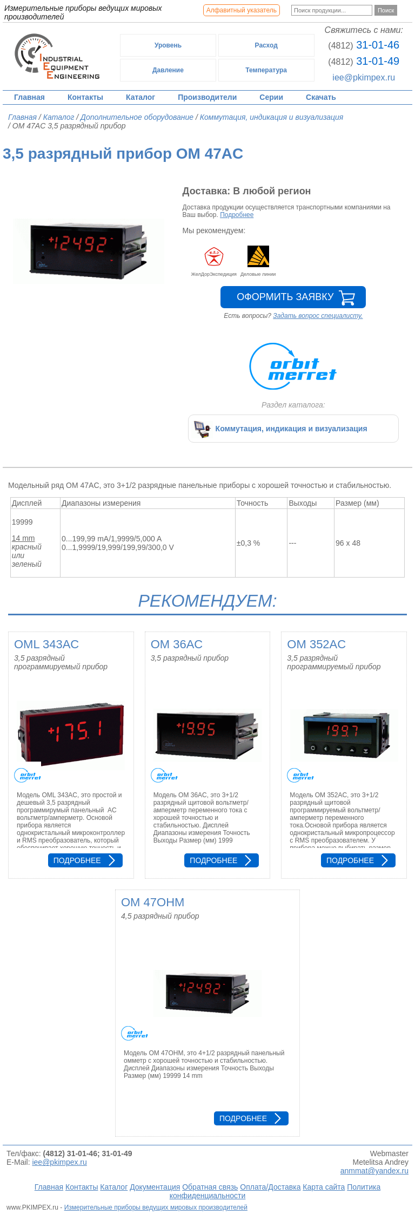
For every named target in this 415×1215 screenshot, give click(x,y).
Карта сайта (324, 1187)
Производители (207, 97)
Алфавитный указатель (241, 10)
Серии (271, 97)
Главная (29, 97)
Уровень (168, 45)
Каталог (140, 97)
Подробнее (236, 215)
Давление (168, 70)
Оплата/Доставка (270, 1187)
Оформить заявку (285, 296)
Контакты (85, 97)
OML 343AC (46, 644)
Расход (266, 45)
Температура (266, 70)
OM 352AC (316, 644)
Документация (155, 1187)
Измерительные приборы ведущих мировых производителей (155, 1207)
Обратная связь (210, 1187)
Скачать (321, 97)
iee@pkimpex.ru (363, 77)
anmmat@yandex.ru (374, 1170)
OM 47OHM (152, 902)
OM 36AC (177, 644)
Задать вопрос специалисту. (318, 316)
